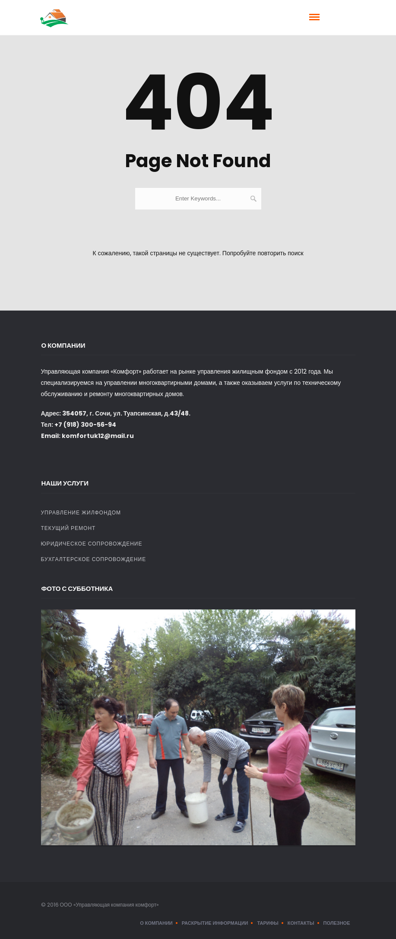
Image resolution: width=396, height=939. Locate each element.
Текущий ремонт (68, 528)
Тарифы (267, 923)
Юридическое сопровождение (92, 543)
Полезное (336, 923)
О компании (156, 923)
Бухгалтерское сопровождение (93, 559)
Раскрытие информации (215, 923)
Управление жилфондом (81, 512)
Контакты (301, 923)
